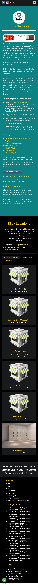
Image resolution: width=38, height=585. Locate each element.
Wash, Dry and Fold (11, 145)
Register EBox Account (14, 497)
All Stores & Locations (11, 257)
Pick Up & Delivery (13, 490)
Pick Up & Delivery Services (15, 580)
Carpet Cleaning (10, 147)
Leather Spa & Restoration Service (17, 571)
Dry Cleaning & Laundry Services (17, 568)
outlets (6, 238)
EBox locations (29, 229)
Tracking (10, 492)
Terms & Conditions (13, 186)
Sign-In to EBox (12, 495)
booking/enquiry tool (11, 249)
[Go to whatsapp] (4, 580)
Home (9, 483)
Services (10, 485)
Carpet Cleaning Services (15, 573)
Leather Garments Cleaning (13, 143)
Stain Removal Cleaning (12, 154)
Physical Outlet (27, 257)
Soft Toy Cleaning (10, 152)
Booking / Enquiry (15, 181)
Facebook (16, 184)
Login (12, 114)
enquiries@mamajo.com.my (20, 179)
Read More (19, 204)
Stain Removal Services (14, 578)
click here (12, 160)
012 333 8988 (14, 176)
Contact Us (11, 493)
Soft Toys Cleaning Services (15, 576)
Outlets (10, 487)
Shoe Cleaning (9, 150)
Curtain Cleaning (10, 149)
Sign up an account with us (18, 102)
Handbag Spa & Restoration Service (17, 570)
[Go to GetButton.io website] (4, 583)
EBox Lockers (8, 261)
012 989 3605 (24, 176)
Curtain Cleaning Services (15, 575)
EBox (9, 488)
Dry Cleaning (9, 142)
